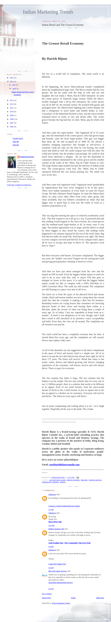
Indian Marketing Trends (48, 12)
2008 (12, 119)
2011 (12, 108)
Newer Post (46, 598)
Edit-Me (16, 141)
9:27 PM (50, 589)
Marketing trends (50, 482)
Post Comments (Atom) (61, 603)
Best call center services (57, 571)
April (14, 88)
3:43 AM (51, 567)
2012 (12, 104)
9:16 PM (50, 546)
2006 (12, 127)
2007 (12, 123)
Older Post (100, 598)
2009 (12, 115)
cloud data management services (60, 582)
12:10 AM (51, 525)
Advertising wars (57, 480)
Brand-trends (73, 480)
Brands (84, 480)
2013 (12, 100)
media (63, 482)
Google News (18, 138)
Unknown (52, 494)
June (14, 85)
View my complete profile (19, 185)
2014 (12, 81)
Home (73, 598)
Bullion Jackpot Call (56, 529)
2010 (12, 111)
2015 (12, 78)
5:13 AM (51, 509)
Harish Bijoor (95, 480)
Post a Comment (47, 594)
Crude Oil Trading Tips (57, 564)
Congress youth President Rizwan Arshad (64, 506)
